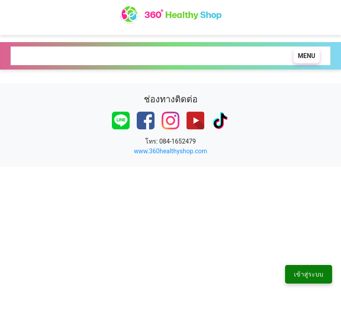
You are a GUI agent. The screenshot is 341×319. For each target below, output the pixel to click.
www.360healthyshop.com (170, 151)
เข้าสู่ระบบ (308, 274)
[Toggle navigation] (304, 56)
